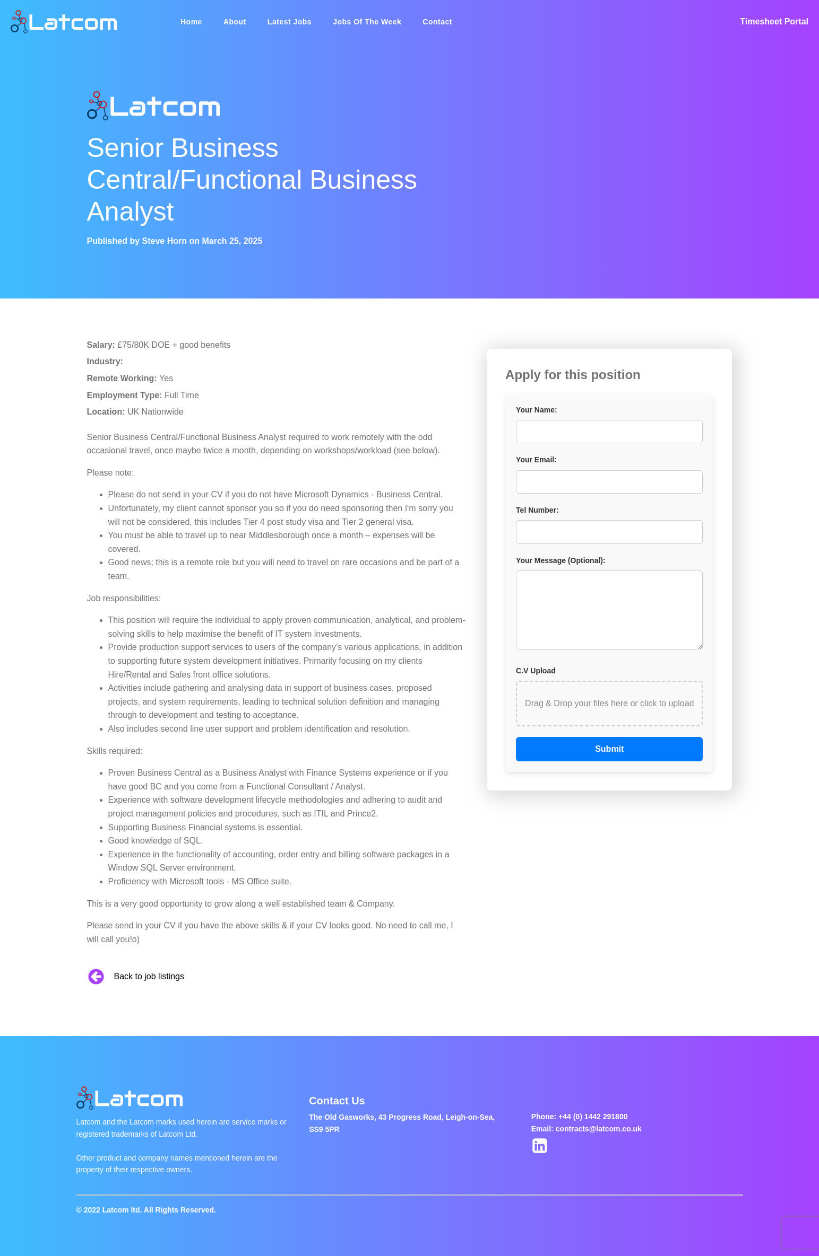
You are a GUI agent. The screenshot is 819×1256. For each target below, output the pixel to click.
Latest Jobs (290, 21)
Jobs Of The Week (367, 21)
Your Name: (536, 410)
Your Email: (536, 459)
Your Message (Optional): (561, 560)
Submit (609, 748)
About (234, 21)
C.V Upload (536, 670)
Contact (437, 21)
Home (191, 21)
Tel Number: (537, 510)
